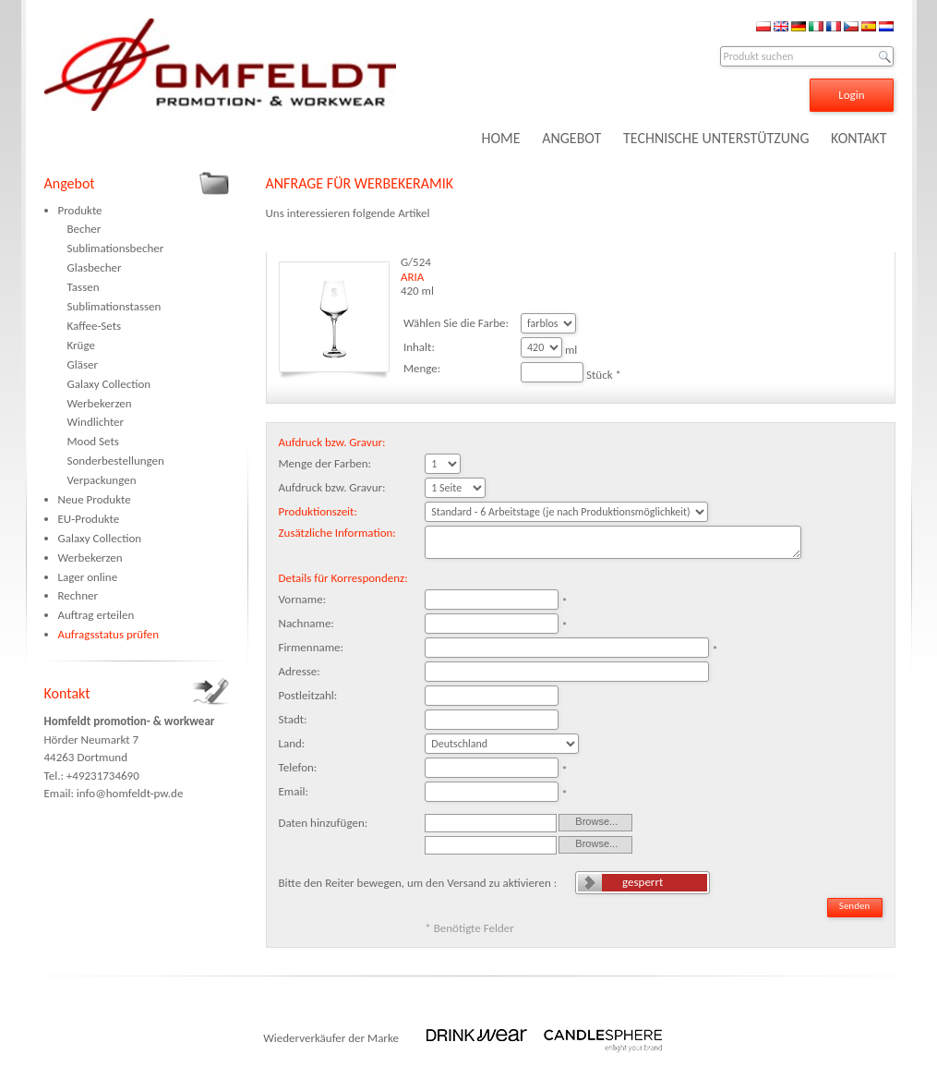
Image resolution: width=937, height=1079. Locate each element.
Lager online (88, 577)
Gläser (83, 364)
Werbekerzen (99, 403)
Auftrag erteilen (96, 615)
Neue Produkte (94, 499)
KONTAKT (858, 138)
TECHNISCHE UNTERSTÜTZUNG (716, 138)
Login (851, 95)
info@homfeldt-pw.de (130, 793)
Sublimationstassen (114, 306)
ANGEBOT (571, 138)
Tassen (83, 287)
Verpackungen (102, 480)
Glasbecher (94, 267)
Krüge (81, 345)
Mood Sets (93, 441)
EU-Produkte (89, 519)
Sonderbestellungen (115, 460)
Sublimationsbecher (115, 248)
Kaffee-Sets (94, 326)
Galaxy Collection (109, 384)
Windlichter (96, 422)
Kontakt (67, 693)
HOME (500, 138)
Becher (84, 229)
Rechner (78, 595)
